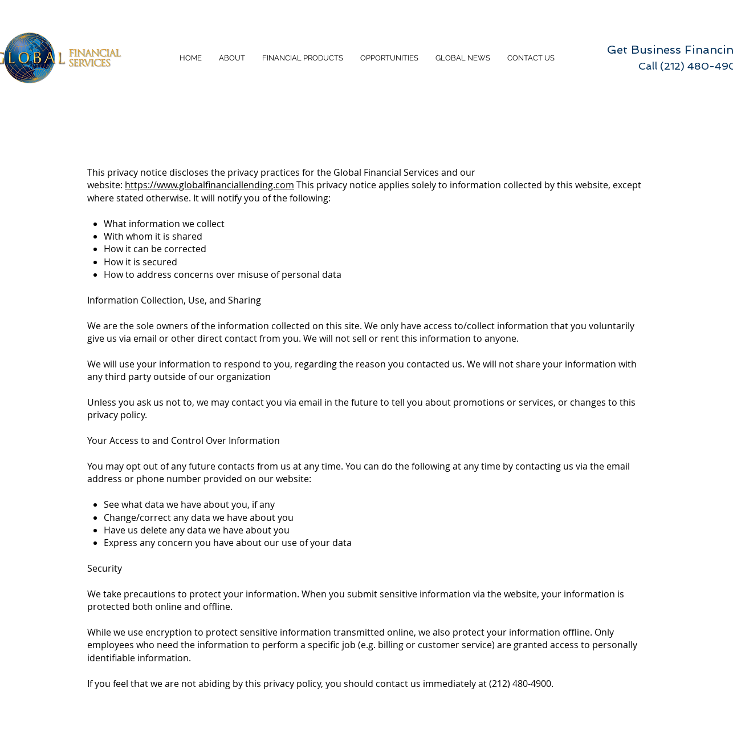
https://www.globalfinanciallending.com (209, 185)
